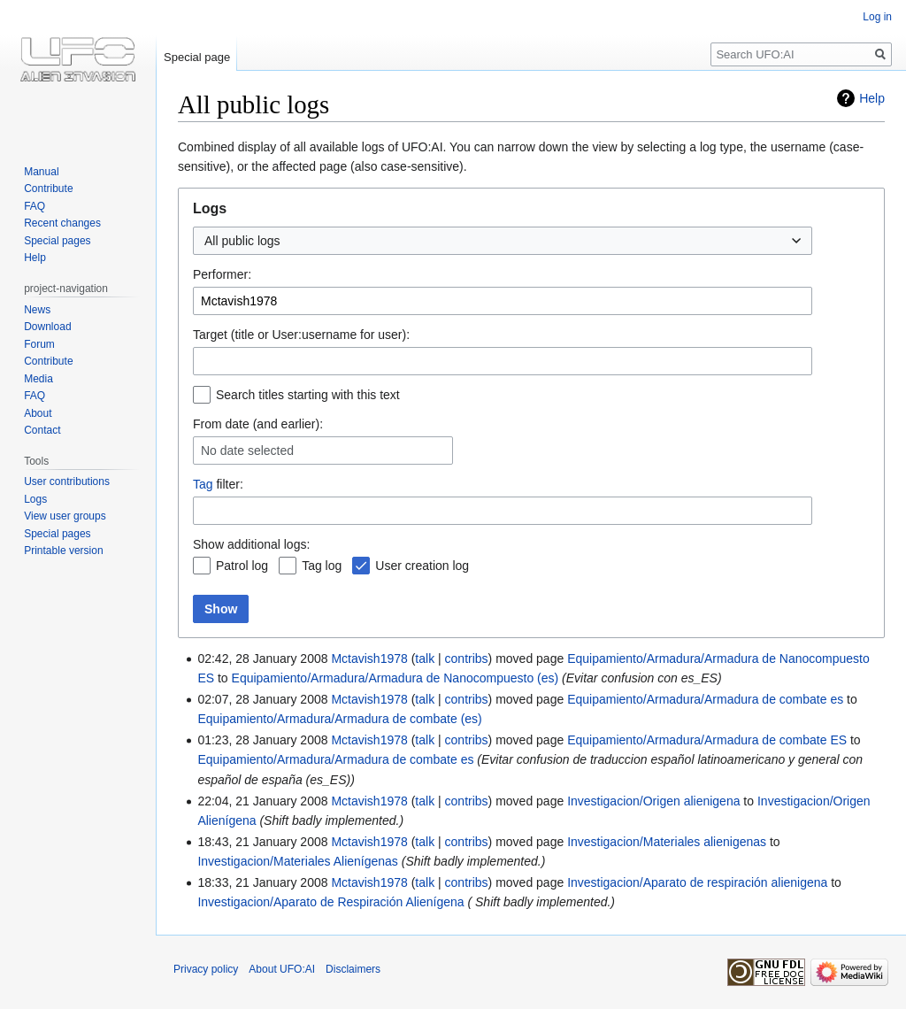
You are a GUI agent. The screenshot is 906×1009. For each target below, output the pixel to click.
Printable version (63, 550)
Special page (197, 57)
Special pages (57, 241)
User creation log (422, 565)
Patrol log (242, 565)
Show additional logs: (251, 544)
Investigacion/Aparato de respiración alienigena (697, 882)
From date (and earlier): (258, 424)
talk (424, 658)
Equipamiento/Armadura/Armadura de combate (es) (339, 719)
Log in (877, 17)
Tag (203, 484)
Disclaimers (353, 969)
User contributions (67, 481)
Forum (39, 344)
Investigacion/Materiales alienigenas (666, 842)
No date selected (247, 450)
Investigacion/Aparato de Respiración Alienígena (330, 902)
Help (872, 98)
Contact (42, 430)
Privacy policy (205, 969)
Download (47, 326)
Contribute (48, 188)
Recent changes (62, 223)
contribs (466, 658)
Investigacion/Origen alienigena (653, 801)
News (37, 310)
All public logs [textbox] (242, 241)
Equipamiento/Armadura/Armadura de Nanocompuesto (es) (395, 678)
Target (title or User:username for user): (301, 334)
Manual (41, 172)
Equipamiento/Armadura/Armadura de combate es (705, 699)
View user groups (65, 516)
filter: (218, 484)
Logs (35, 499)
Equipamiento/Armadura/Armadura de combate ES (707, 740)
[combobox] (502, 241)
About (37, 413)
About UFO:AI (282, 969)
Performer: (222, 274)
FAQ (34, 206)
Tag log (322, 565)
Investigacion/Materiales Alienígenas (297, 861)
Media (38, 379)
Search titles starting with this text (308, 395)
